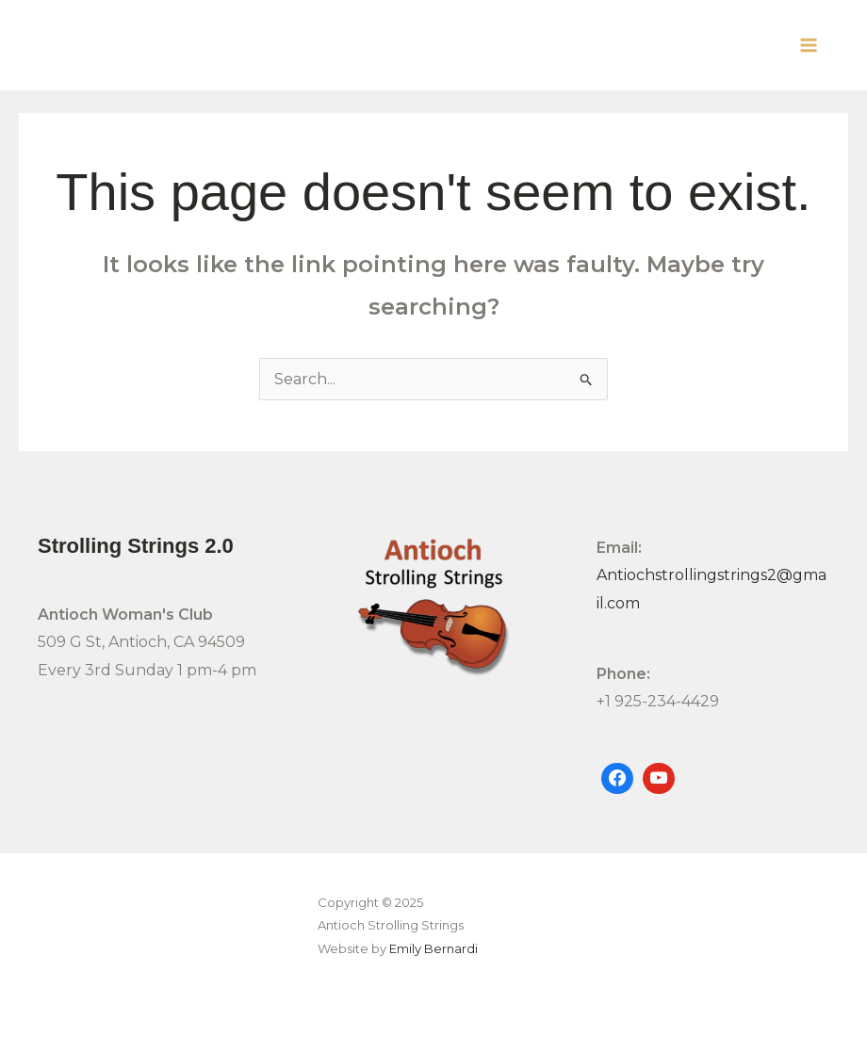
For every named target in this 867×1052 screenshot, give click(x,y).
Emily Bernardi (433, 948)
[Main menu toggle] (808, 45)
